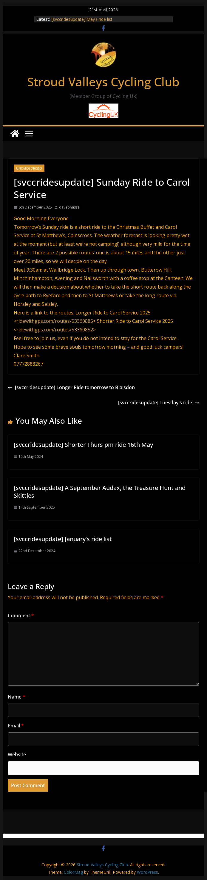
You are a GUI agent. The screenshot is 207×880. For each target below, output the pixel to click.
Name (16, 696)
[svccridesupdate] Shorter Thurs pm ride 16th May (83, 445)
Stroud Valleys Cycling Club (103, 81)
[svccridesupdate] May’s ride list (82, 19)
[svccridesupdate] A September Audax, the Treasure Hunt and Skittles (100, 491)
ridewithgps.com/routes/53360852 (54, 329)
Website (17, 754)
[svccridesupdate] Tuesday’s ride (158, 402)
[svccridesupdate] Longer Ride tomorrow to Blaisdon (71, 387)
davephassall (70, 207)
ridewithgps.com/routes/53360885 (54, 321)
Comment (21, 615)
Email (16, 725)
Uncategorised (29, 168)
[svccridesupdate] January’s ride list (63, 539)
